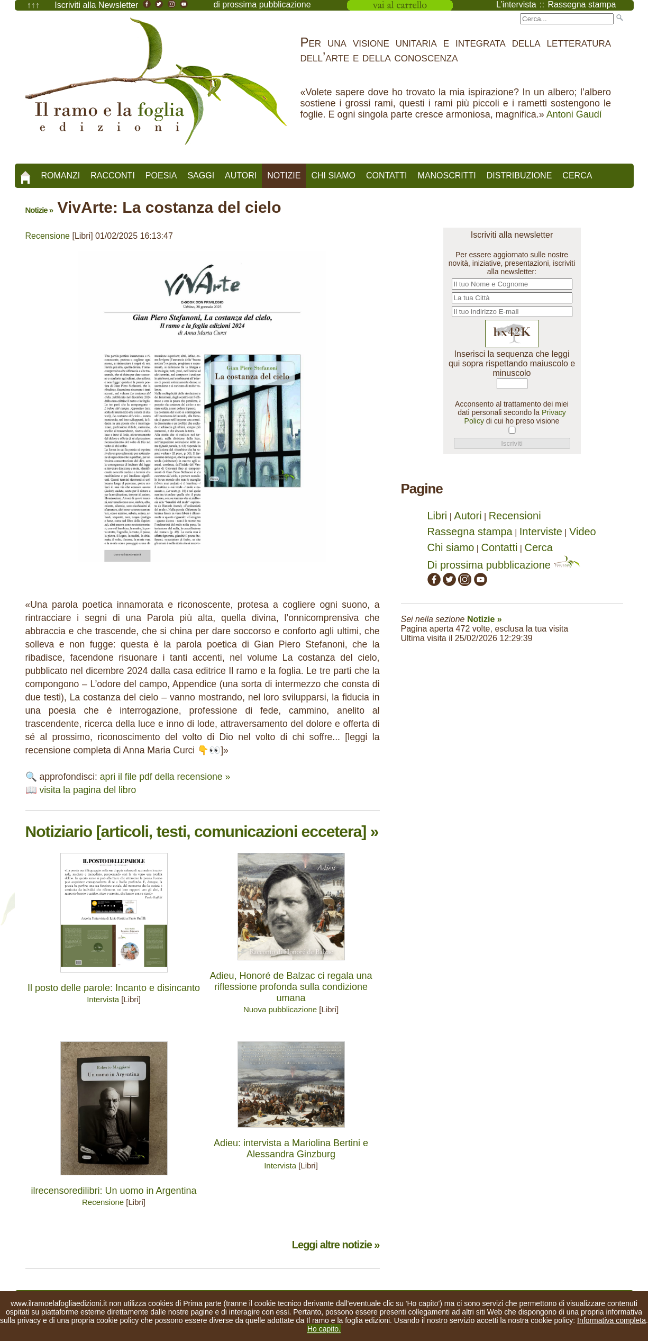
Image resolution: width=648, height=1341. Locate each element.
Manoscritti (447, 175)
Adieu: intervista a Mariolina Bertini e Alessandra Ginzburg (291, 1148)
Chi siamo (333, 175)
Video (582, 531)
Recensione (47, 235)
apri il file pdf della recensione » (165, 776)
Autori (241, 175)
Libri (437, 515)
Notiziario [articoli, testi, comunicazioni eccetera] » (202, 831)
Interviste (540, 531)
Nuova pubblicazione (280, 1009)
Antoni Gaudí (574, 114)
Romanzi (60, 175)
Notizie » (39, 209)
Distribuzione (519, 175)
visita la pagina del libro (87, 790)
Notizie (283, 175)
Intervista (103, 999)
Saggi (200, 175)
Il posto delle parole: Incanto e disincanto (114, 988)
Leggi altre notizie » (336, 1244)
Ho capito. (324, 1329)
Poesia (161, 175)
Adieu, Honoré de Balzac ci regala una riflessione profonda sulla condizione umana (290, 986)
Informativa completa (611, 1320)
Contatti (386, 175)
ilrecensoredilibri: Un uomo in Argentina (113, 1190)
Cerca (577, 175)
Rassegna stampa (470, 531)
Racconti (112, 175)
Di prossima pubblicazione (503, 565)
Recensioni (515, 515)
